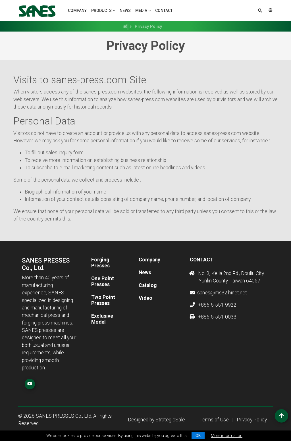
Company (77, 10)
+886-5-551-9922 (213, 305)
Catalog (148, 285)
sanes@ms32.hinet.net (218, 293)
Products (101, 10)
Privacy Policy (252, 420)
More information (226, 435)
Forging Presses (100, 263)
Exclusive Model (102, 319)
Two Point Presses (103, 300)
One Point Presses (102, 281)
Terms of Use (214, 420)
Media (141, 10)
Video (145, 298)
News (125, 10)
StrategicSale (170, 420)
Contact (164, 10)
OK (198, 435)
